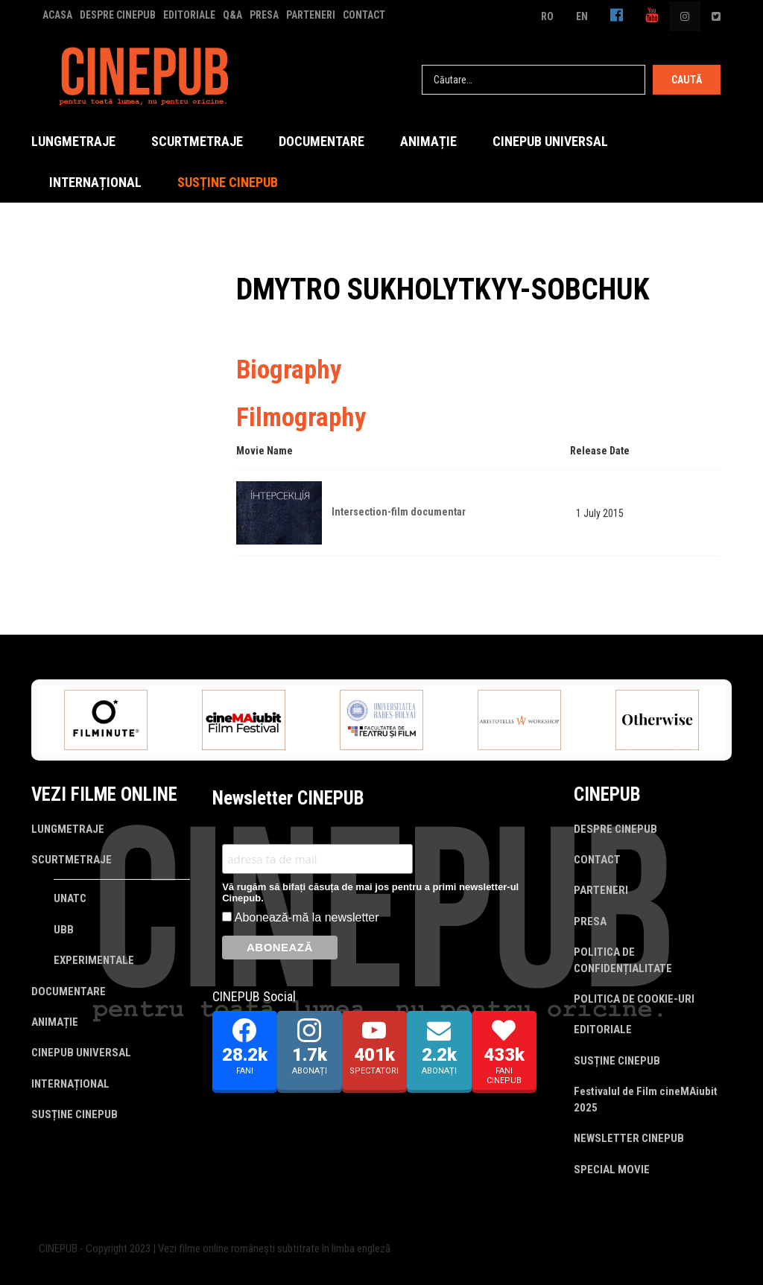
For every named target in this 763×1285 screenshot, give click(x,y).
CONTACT (364, 15)
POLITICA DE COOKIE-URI (634, 999)
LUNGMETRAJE (73, 141)
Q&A (232, 15)
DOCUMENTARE (321, 141)
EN (582, 16)
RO (547, 16)
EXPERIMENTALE (94, 960)
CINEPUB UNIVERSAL (550, 141)
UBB (64, 929)
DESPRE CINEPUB (118, 15)
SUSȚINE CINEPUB (227, 182)
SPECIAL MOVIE (612, 1169)
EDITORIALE (189, 15)
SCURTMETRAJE (197, 141)
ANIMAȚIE (428, 141)
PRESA (264, 15)
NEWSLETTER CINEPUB (629, 1138)
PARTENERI (310, 15)
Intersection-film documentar (399, 512)
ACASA (57, 15)
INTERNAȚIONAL (95, 182)
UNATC (70, 898)
